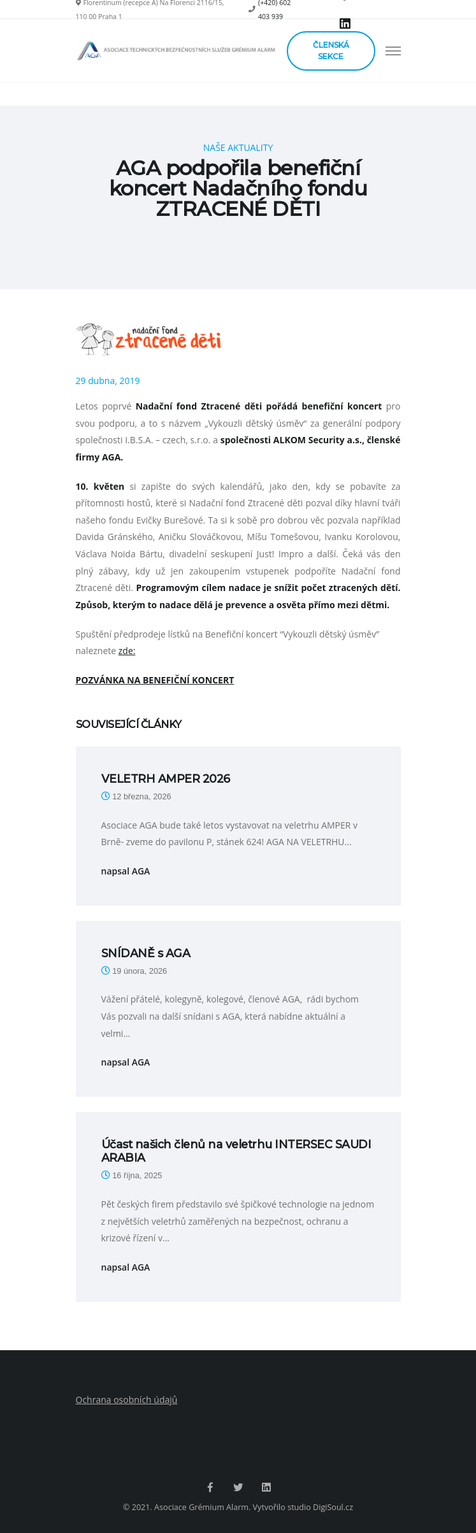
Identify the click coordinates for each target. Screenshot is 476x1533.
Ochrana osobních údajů (127, 1400)
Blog (246, 230)
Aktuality (281, 230)
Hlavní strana (204, 230)
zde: (127, 651)
